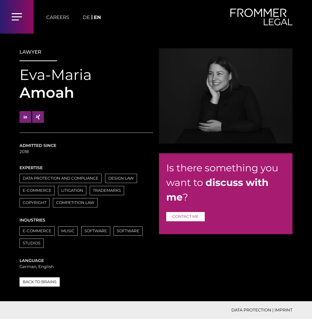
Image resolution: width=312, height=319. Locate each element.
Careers (57, 17)
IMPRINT (283, 310)
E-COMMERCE (37, 190)
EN (97, 17)
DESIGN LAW (121, 178)
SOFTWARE (95, 231)
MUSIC (68, 231)
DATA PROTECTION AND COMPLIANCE (60, 178)
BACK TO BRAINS (40, 282)
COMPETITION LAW (75, 202)
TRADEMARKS (107, 190)
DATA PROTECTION (251, 310)
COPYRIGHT (34, 202)
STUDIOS (31, 243)
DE (86, 17)
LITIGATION (72, 190)
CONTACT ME (185, 216)
